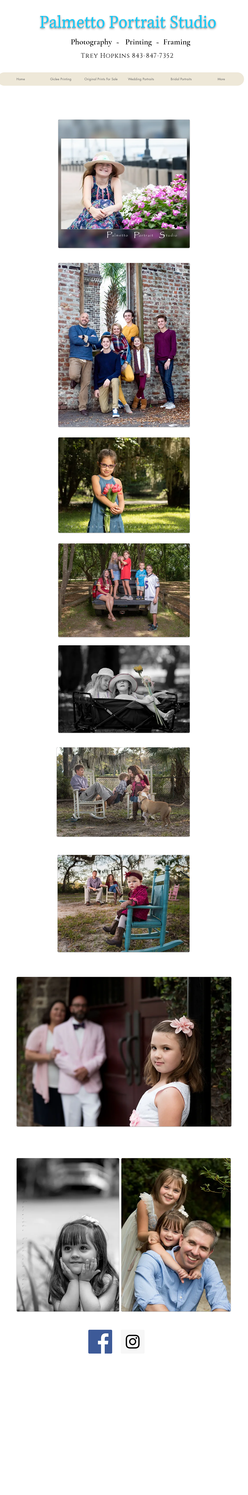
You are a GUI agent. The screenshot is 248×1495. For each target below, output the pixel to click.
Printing (137, 42)
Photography (91, 42)
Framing (176, 42)
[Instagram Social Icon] (133, 1342)
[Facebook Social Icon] (100, 1342)
